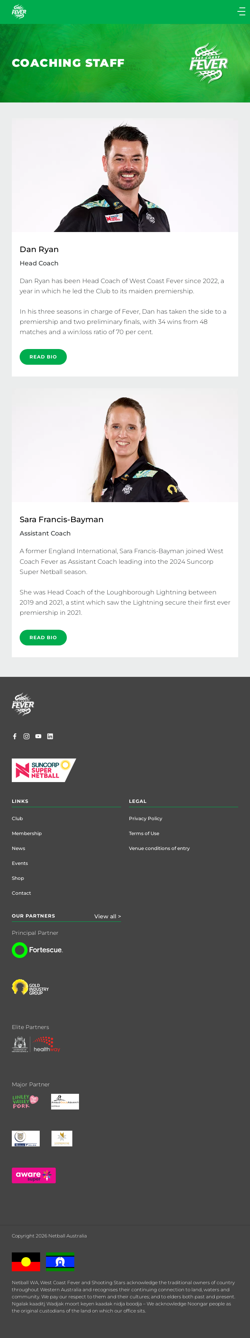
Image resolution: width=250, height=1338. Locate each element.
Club (17, 818)
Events (20, 863)
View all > (107, 916)
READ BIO (43, 357)
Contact (21, 893)
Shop (18, 878)
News (18, 848)
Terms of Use (144, 833)
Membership (27, 833)
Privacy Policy (145, 818)
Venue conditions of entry (159, 848)
